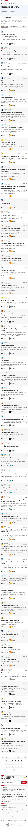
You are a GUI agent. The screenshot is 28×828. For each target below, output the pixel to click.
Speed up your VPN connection (9, 814)
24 (12, 757)
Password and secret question (10, 620)
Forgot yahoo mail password (9, 390)
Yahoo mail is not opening (8, 143)
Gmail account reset (7, 314)
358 (15, 766)
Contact (25, 820)
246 (12, 760)
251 (9, 763)
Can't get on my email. (7, 345)
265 (6, 766)
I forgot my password (7, 590)
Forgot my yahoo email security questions (13, 579)
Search (25, 17)
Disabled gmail (5, 488)
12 (9, 757)
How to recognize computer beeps (10, 816)
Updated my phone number (9, 66)
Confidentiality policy (18, 820)
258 (21, 763)
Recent (4, 26)
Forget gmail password (8, 34)
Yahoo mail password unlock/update (12, 128)
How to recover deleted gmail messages (13, 51)
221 (6, 760)
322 (12, 766)
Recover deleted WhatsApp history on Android (12, 809)
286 (9, 766)
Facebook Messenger (6, 20)
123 (18, 757)
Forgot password (6, 715)
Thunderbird (13, 21)
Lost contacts (5, 360)
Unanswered (14, 26)
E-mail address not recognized (10, 156)
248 (18, 760)
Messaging (11, 3)
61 (15, 757)
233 (9, 760)
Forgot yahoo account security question (12, 243)
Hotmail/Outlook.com (20, 20)
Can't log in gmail (6, 458)
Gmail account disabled (8, 300)
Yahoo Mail (3, 23)
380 (18, 766)
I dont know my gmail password (10, 728)
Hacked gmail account (7, 673)
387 (21, 766)
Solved (23, 26)
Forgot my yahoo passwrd (8, 375)
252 (12, 763)
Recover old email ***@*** (9, 285)
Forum (5, 3)
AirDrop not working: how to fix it (9, 807)
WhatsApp (19, 21)
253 (15, 763)
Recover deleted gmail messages (11, 701)
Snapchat (7, 21)
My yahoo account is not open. (10, 446)
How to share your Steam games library (11, 811)
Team (6, 820)
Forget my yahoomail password (10, 228)
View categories (4, 13)
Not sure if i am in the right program (11, 112)
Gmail (13, 20)
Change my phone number (9, 659)
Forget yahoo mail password (9, 432)
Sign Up (2, 820)
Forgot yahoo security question (10, 405)
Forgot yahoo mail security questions (12, 419)
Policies (14, 821)
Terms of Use (10, 820)
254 (18, 763)
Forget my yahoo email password (11, 258)
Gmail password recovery (8, 473)
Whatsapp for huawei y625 (9, 97)
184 (21, 757)
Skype (2, 21)
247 (15, 760)
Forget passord (5, 203)
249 (21, 760)
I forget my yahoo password (9, 215)
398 (14, 769)
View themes (10, 13)
